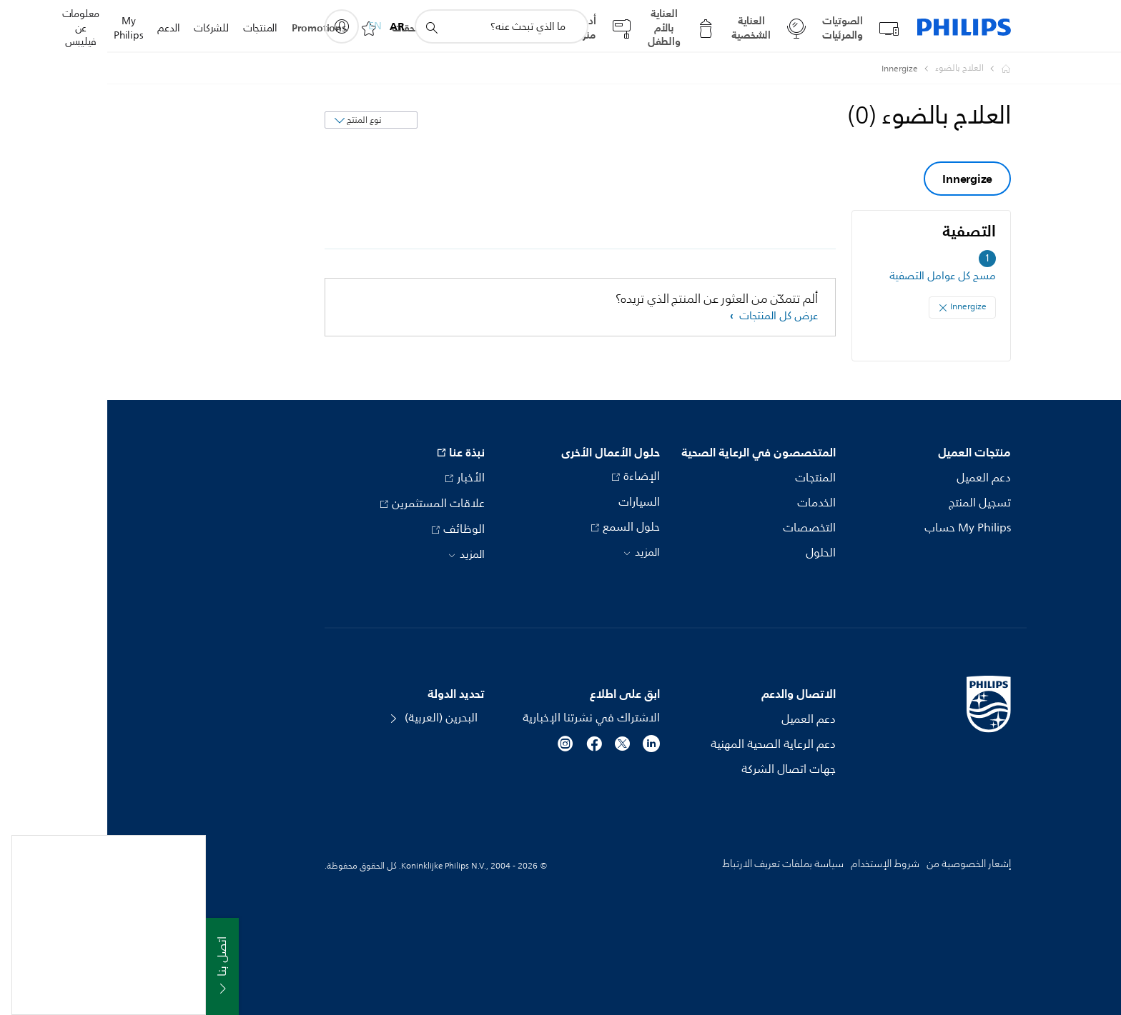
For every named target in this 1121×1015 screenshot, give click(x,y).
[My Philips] (234, 26)
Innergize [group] (860, 179)
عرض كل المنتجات (670, 316)
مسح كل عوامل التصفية (835, 276)
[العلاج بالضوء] (843, 68)
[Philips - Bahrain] (890, 68)
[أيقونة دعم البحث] (323, 27)
